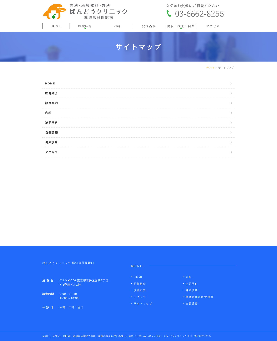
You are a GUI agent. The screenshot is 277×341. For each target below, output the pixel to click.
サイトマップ (143, 303)
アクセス (213, 26)
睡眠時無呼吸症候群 (200, 296)
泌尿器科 (149, 26)
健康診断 (51, 142)
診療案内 (51, 103)
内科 (117, 26)
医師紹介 (51, 93)
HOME (56, 26)
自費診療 (51, 132)
